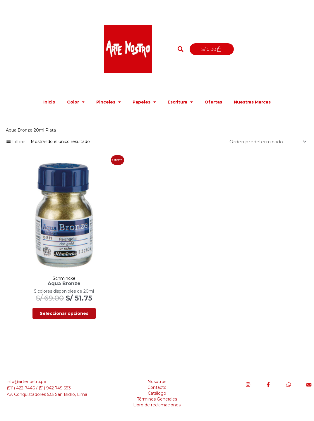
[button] (180, 49)
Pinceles (108, 102)
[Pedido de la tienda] (266, 142)
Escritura (180, 102)
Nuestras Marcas (252, 102)
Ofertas (213, 102)
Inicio (49, 102)
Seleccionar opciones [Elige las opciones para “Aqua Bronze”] (54, 294)
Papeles (144, 102)
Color (76, 102)
